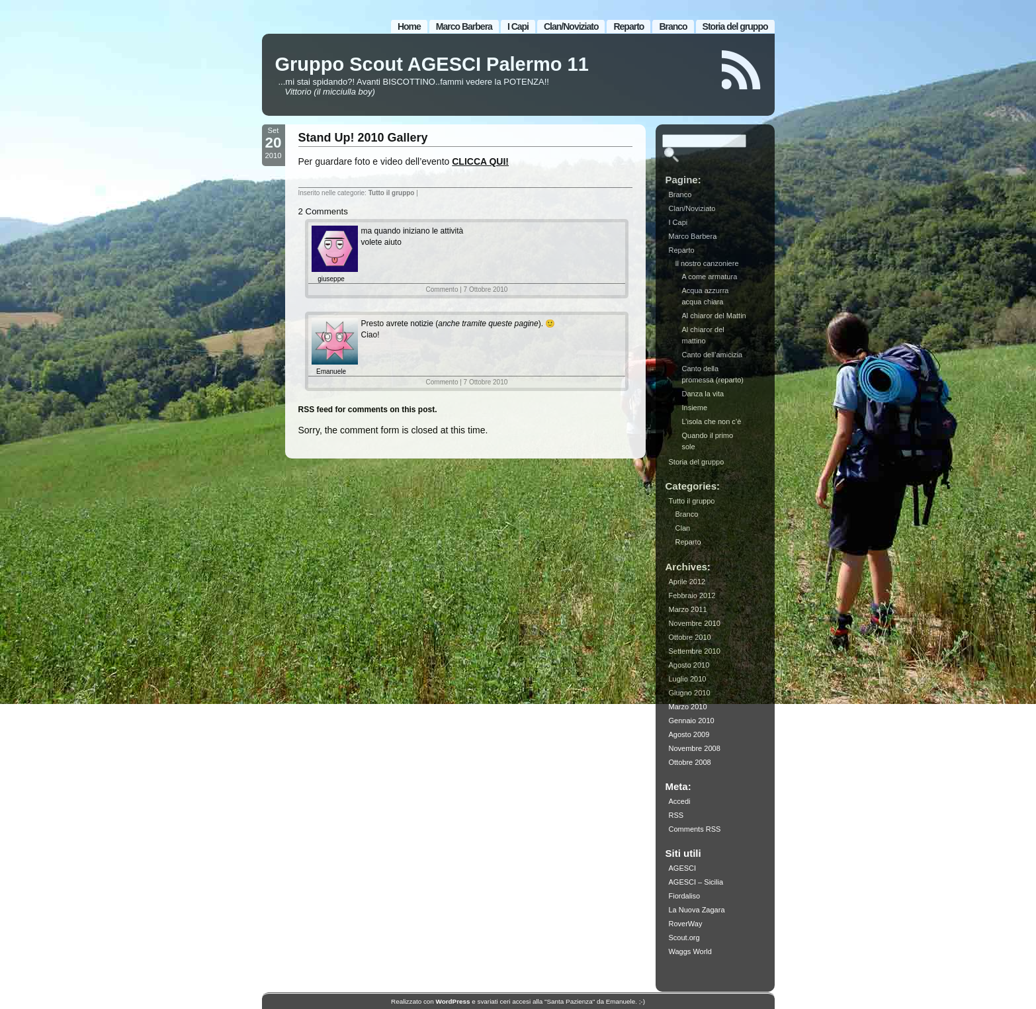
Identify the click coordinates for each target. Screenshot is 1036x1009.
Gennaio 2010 (691, 720)
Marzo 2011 (688, 609)
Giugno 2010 (690, 693)
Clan (683, 528)
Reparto (628, 26)
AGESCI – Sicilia (696, 882)
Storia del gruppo (735, 26)
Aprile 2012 (687, 582)
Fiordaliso (685, 896)
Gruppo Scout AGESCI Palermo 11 (432, 64)
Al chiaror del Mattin (714, 316)
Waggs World (690, 951)
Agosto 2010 (689, 665)
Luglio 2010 (688, 679)
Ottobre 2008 (690, 762)
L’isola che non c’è (712, 421)
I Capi (518, 26)
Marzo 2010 (688, 707)
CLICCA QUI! (480, 161)
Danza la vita (703, 394)
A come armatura (710, 277)
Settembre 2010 (694, 651)
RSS (676, 815)
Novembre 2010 (694, 623)
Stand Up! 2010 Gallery (363, 137)
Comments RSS (695, 829)
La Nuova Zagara (697, 910)
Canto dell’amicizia (712, 355)
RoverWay (686, 924)
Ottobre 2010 (690, 637)
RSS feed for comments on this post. (367, 409)
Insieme (695, 408)
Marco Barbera (464, 26)
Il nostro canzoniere (707, 263)
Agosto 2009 (689, 734)
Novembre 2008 (694, 748)
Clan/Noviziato (571, 26)
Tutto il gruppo (391, 193)
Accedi (680, 801)
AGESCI (683, 868)
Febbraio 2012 (692, 595)
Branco (673, 26)
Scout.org (684, 938)
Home (409, 26)
